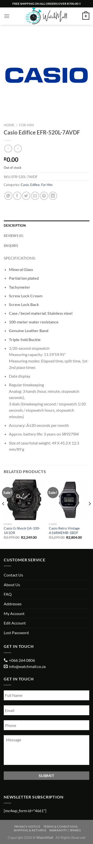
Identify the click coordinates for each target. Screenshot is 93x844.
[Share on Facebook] (17, 196)
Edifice (35, 185)
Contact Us (13, 575)
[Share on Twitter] (26, 196)
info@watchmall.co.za (27, 666)
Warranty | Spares (65, 830)
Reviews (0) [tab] (13, 236)
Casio (25, 185)
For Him (26, 125)
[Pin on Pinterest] (44, 196)
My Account (14, 613)
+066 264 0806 (22, 660)
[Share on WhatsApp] (8, 196)
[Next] (89, 513)
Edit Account (15, 623)
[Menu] (7, 16)
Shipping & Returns (30, 830)
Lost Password (16, 632)
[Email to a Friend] (35, 196)
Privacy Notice (27, 826)
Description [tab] (15, 225)
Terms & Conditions (60, 826)
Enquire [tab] (11, 246)
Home (9, 125)
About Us (12, 584)
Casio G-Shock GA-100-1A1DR (22, 530)
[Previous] (3, 513)
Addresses (13, 603)
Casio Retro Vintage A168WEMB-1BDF (64, 530)
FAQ (8, 594)
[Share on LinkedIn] (53, 196)
